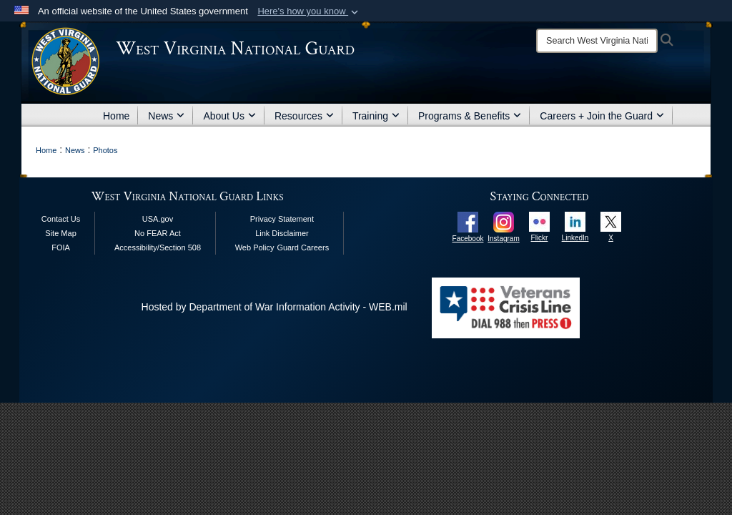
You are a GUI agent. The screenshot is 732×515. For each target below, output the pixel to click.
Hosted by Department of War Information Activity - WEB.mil (274, 307)
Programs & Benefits (469, 116)
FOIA (60, 247)
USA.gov (157, 219)
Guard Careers (303, 247)
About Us (229, 116)
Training (376, 116)
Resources (304, 116)
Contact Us (60, 219)
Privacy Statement (282, 219)
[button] (309, 11)
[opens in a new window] (468, 221)
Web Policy (254, 247)
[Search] (597, 41)
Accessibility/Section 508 (157, 247)
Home (116, 116)
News (166, 116)
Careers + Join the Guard (602, 116)
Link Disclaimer (282, 233)
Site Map (60, 233)
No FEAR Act (157, 233)
